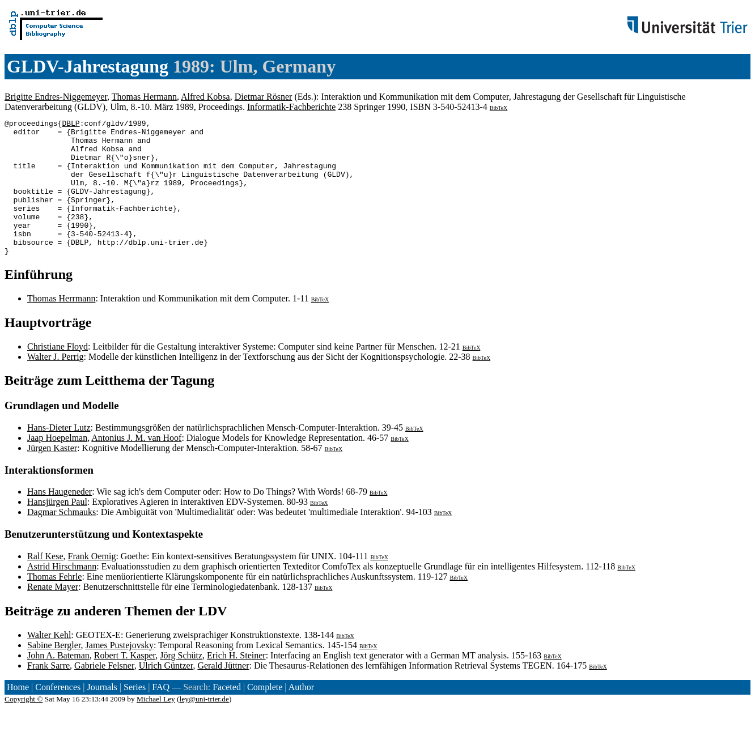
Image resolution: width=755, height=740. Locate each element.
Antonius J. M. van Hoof (136, 465)
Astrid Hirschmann (61, 593)
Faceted (227, 714)
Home (18, 714)
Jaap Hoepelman (57, 465)
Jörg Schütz (181, 682)
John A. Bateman (58, 682)
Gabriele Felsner (104, 693)
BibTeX (499, 108)
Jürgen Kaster (52, 475)
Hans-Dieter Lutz (59, 455)
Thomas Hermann (144, 96)
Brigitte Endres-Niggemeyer (56, 96)
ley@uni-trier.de (204, 726)
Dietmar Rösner (263, 96)
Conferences (57, 714)
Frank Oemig (92, 583)
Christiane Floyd (57, 373)
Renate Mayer (52, 614)
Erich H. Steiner (236, 682)
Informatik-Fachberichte (291, 107)
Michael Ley (156, 726)
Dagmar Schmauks (61, 539)
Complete (264, 714)
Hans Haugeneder (59, 519)
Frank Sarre (48, 693)
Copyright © (24, 726)
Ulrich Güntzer (166, 693)
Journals (102, 714)
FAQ (160, 714)
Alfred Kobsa (205, 96)
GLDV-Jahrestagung (87, 66)
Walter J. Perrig (55, 384)
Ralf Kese (45, 583)
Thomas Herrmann (61, 325)
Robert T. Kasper (125, 682)
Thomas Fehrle (54, 604)
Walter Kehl (49, 662)
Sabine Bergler (54, 672)
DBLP (70, 125)
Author (301, 714)
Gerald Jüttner (223, 693)
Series (135, 714)
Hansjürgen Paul (57, 529)
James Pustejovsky (120, 672)
